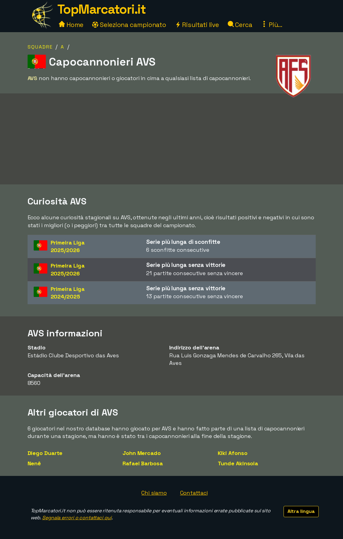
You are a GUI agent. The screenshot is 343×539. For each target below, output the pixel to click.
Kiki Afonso (232, 453)
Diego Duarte (45, 453)
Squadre (40, 47)
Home (71, 25)
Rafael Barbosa (143, 463)
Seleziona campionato (129, 25)
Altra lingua (301, 511)
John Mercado (142, 453)
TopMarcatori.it (101, 9)
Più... (271, 25)
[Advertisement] (172, 148)
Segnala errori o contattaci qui (77, 517)
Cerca (240, 25)
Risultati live (197, 25)
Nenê (34, 463)
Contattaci (194, 492)
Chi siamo (153, 492)
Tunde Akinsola (238, 463)
